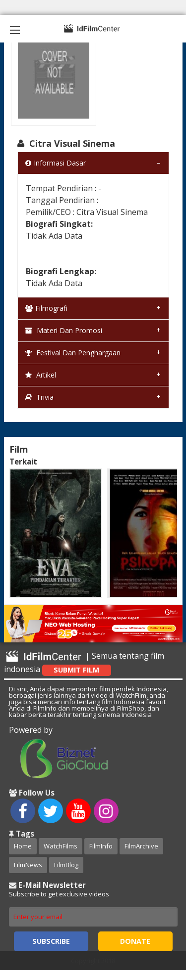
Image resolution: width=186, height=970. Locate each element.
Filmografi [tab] (46, 308)
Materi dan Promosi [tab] (63, 330)
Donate (135, 941)
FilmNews (28, 864)
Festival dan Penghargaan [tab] (73, 352)
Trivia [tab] (39, 397)
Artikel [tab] (40, 375)
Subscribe (51, 941)
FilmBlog (66, 864)
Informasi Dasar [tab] (55, 163)
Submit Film (76, 670)
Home (23, 846)
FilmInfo (101, 846)
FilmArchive (141, 846)
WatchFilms (60, 846)
